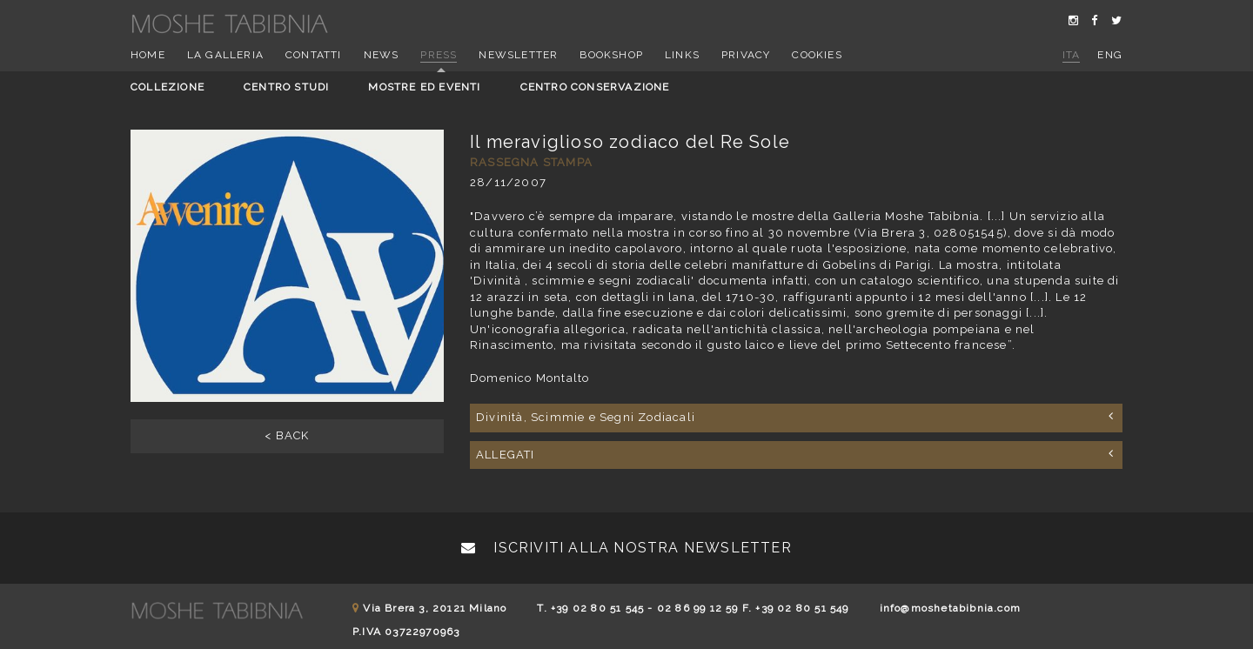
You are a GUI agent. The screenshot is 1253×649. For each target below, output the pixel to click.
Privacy (745, 55)
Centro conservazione (595, 87)
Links (682, 55)
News (381, 55)
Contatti (313, 55)
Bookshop (611, 55)
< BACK (287, 435)
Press (438, 55)
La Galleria (225, 55)
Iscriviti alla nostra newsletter (626, 547)
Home (148, 55)
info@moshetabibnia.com (950, 608)
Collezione (167, 87)
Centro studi (286, 87)
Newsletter (518, 55)
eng (1109, 55)
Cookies (816, 55)
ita (1071, 55)
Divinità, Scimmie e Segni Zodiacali (795, 417)
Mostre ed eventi (424, 87)
